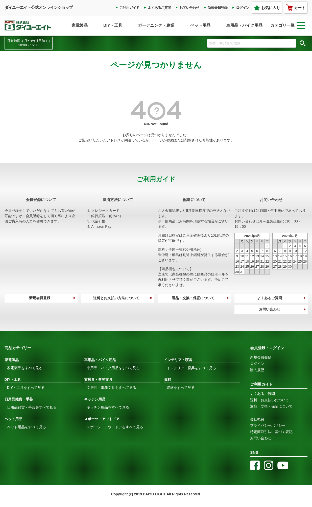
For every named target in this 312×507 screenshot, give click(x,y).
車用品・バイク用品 (244, 25)
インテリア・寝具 (178, 360)
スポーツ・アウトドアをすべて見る (115, 427)
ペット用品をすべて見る (26, 427)
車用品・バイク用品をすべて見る (113, 368)
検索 (303, 43)
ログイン (242, 8)
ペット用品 (200, 25)
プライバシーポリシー (267, 425)
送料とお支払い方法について (116, 298)
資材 (167, 379)
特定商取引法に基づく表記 (271, 432)
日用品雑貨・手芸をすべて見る (32, 407)
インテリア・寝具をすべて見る (191, 368)
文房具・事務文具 (98, 379)
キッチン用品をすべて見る (108, 407)
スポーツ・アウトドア (101, 419)
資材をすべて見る (180, 388)
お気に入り (267, 8)
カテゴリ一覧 (287, 25)
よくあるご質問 (159, 8)
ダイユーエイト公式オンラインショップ (39, 7)
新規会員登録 (217, 8)
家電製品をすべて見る (24, 368)
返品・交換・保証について (193, 298)
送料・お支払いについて (269, 400)
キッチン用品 (94, 399)
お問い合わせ (189, 8)
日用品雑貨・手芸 (19, 399)
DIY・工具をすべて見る (26, 388)
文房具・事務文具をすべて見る (111, 388)
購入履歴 (257, 370)
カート (295, 7)
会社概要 (257, 419)
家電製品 (79, 25)
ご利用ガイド (129, 8)
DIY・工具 (112, 25)
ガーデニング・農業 (156, 25)
